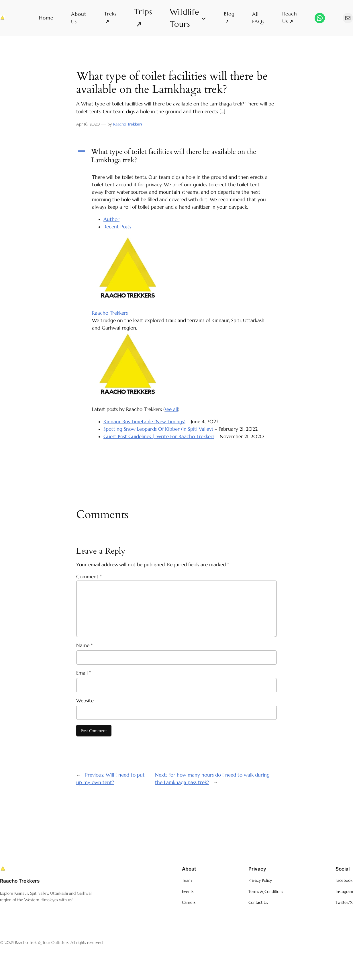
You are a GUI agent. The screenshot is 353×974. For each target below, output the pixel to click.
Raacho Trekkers (127, 124)
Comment (89, 577)
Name (84, 645)
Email (83, 673)
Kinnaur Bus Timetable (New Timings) (144, 422)
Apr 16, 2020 (88, 124)
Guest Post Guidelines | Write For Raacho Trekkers (158, 437)
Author (111, 219)
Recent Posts (117, 227)
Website (85, 701)
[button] (176, 156)
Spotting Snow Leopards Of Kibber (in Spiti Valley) (158, 429)
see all (171, 409)
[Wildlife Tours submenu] (188, 18)
